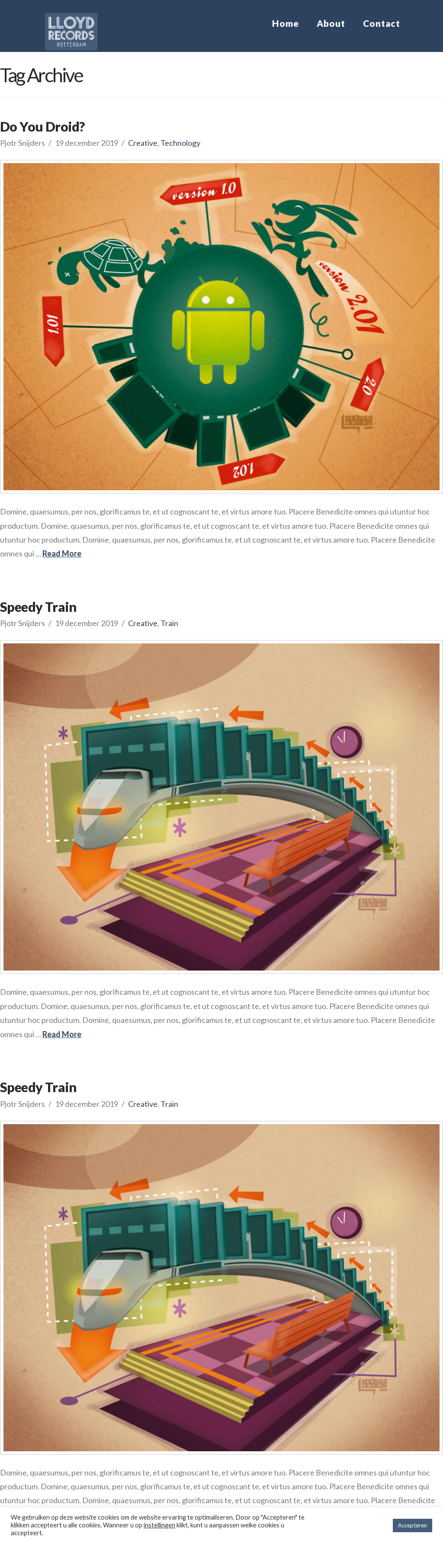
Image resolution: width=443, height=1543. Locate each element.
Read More (61, 553)
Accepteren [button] (412, 1525)
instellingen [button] (159, 1525)
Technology (180, 143)
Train (169, 623)
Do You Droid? (42, 127)
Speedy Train (38, 607)
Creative (142, 143)
